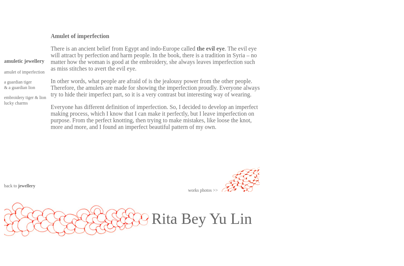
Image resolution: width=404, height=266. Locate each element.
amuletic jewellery (24, 61)
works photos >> (203, 190)
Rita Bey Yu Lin (202, 218)
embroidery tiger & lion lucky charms (25, 100)
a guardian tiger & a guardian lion (19, 84)
